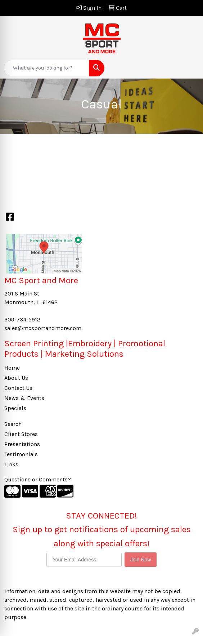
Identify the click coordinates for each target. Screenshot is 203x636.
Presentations (22, 444)
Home (12, 367)
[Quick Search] (46, 68)
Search (13, 424)
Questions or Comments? (37, 479)
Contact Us (18, 387)
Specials (15, 408)
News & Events (24, 398)
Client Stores (21, 434)
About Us (16, 377)
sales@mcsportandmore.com (42, 328)
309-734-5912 (22, 319)
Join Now (140, 559)
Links (11, 464)
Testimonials (21, 454)
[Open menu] (188, 68)
